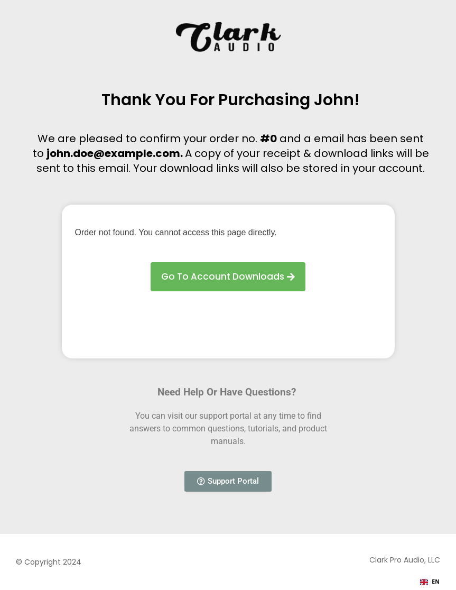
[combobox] (429, 582)
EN (430, 581)
